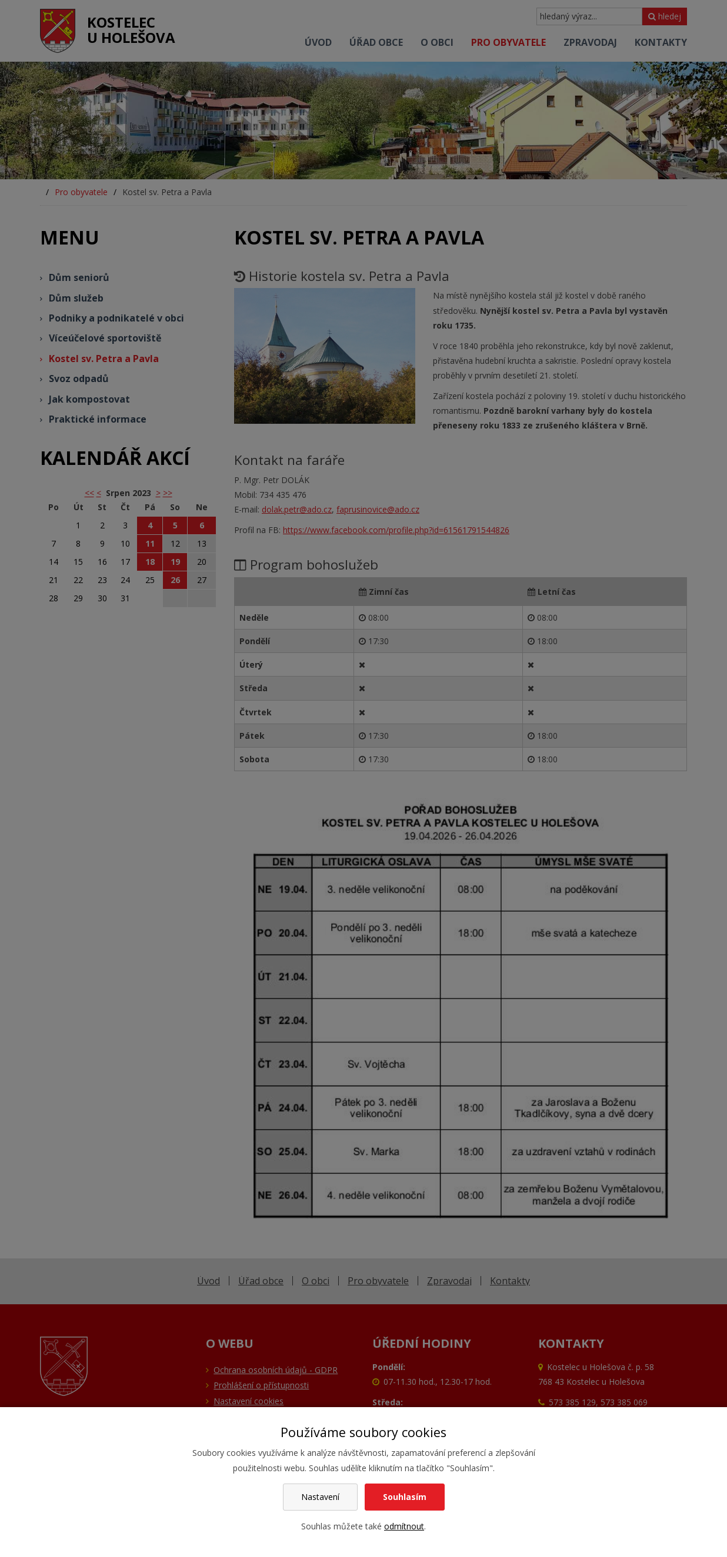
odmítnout (404, 1526)
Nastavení (320, 1496)
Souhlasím (404, 1496)
